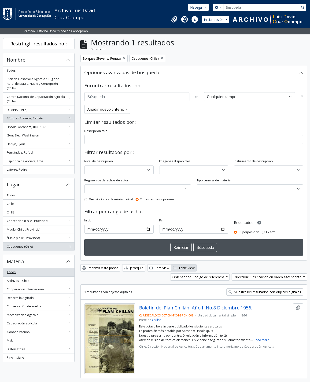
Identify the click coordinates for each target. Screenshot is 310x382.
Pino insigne (39, 358)
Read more (261, 340)
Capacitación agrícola (39, 324)
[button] (174, 19)
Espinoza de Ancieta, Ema (39, 162)
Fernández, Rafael (39, 153)
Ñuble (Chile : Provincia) (39, 239)
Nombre (16, 60)
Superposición (249, 232)
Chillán (39, 213)
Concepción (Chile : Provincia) (39, 222)
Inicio (88, 220)
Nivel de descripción (98, 161)
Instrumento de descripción (253, 161)
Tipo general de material (214, 180)
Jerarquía (133, 268)
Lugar (13, 184)
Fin (161, 220)
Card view (159, 268)
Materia (15, 261)
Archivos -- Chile (39, 282)
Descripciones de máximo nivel (111, 199)
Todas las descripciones (157, 199)
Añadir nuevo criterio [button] (105, 109)
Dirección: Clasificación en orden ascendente (268, 277)
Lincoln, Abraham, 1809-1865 (39, 128)
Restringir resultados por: (38, 43)
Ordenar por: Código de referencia (198, 277)
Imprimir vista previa (100, 268)
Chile (39, 205)
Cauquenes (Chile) (39, 247)
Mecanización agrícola (39, 316)
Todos (11, 70)
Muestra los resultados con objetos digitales (265, 292)
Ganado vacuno (39, 333)
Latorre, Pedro (39, 170)
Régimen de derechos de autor (106, 180)
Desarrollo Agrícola (39, 299)
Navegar (197, 7)
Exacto (271, 232)
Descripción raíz (95, 131)
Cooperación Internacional (39, 290)
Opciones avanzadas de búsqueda (121, 72)
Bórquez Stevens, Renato (39, 119)
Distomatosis (39, 350)
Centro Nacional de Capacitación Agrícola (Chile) (39, 99)
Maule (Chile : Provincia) (39, 230)
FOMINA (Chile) (39, 111)
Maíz (39, 341)
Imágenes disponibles (175, 161)
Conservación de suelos (39, 307)
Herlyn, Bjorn (39, 145)
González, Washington (39, 136)
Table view (184, 268)
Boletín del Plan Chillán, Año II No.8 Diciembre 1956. (195, 308)
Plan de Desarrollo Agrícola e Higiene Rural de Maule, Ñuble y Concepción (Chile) (39, 83)
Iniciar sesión (214, 19)
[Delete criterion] (302, 96)
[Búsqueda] (261, 7)
